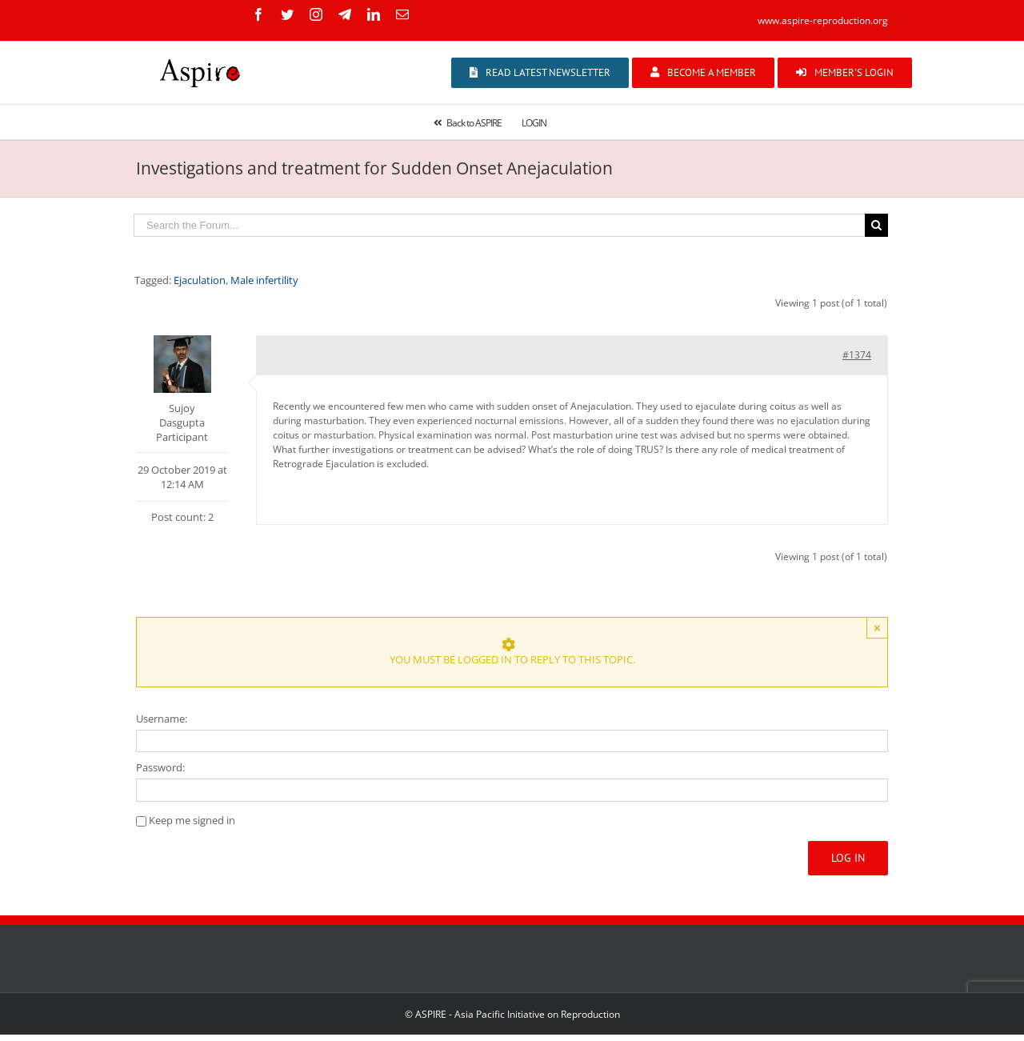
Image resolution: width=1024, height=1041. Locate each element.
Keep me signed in (192, 820)
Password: (160, 767)
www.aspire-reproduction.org (823, 20)
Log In (848, 858)
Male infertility (264, 280)
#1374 (856, 355)
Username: (161, 718)
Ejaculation (200, 280)
